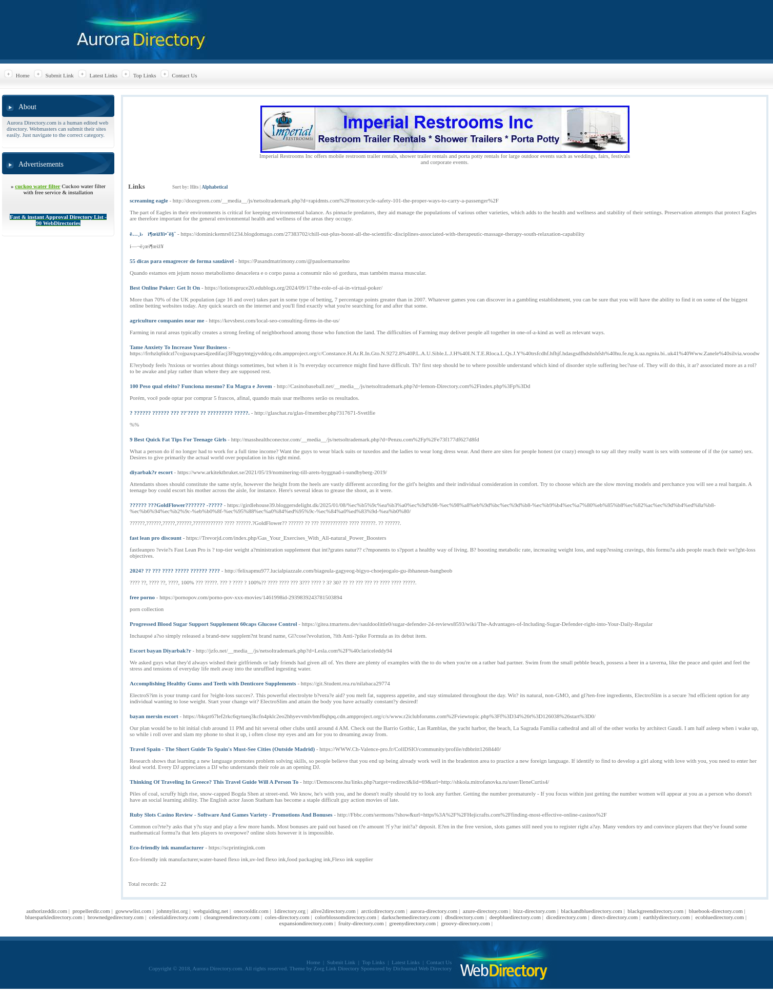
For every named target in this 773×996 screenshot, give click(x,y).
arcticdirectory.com (382, 911)
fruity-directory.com (361, 923)
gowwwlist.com (133, 911)
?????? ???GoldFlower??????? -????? (176, 505)
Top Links (144, 75)
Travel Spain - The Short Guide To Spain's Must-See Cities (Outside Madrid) (222, 749)
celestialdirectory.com (174, 917)
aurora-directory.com (433, 911)
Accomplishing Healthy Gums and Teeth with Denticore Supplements (213, 683)
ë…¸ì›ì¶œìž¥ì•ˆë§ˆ (153, 234)
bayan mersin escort (154, 716)
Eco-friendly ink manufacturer (167, 847)
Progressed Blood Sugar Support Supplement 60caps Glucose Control (213, 624)
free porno (142, 597)
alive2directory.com (333, 911)
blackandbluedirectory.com (591, 911)
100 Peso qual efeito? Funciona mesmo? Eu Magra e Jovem (201, 386)
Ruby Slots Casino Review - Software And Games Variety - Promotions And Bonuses (231, 814)
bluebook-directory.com (716, 911)
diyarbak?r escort (151, 472)
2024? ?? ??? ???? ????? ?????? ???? (175, 570)
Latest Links (103, 75)
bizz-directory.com (534, 911)
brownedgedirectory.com (116, 917)
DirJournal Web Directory (422, 968)
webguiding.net (210, 911)
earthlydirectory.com (666, 917)
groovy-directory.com (465, 923)
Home (23, 75)
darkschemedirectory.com (411, 917)
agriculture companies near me (167, 320)
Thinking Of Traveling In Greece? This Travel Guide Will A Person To (214, 782)
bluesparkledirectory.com (53, 917)
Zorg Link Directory (337, 968)
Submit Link (59, 75)
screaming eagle (149, 200)
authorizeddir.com (46, 911)
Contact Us (184, 75)
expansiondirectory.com (306, 923)
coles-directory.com (287, 917)
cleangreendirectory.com (231, 917)
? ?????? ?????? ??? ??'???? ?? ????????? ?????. (190, 413)
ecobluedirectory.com (719, 917)
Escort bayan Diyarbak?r (160, 650)
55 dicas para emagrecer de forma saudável (182, 261)
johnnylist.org (172, 911)
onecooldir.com (251, 911)
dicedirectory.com (566, 917)
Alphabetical (214, 187)
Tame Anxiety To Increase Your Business (178, 347)
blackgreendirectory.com (655, 911)
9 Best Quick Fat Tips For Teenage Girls (178, 439)
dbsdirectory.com (464, 917)
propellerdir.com (91, 911)
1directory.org (290, 911)
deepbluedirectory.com (515, 917)
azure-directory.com (485, 911)
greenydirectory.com (412, 923)
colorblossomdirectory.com (345, 917)
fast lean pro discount (155, 538)
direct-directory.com (615, 917)
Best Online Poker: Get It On (165, 287)
